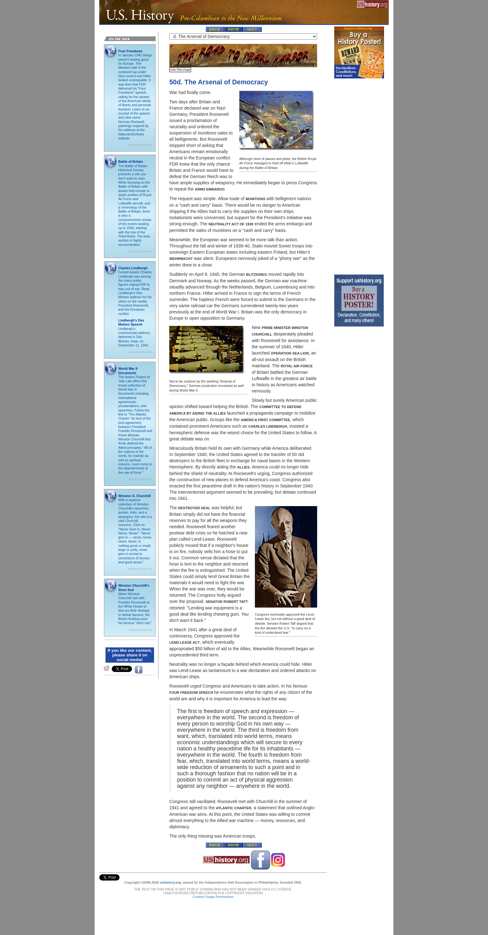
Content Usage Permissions (212, 897)
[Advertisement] (359, 175)
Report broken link (140, 145)
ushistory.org (170, 882)
